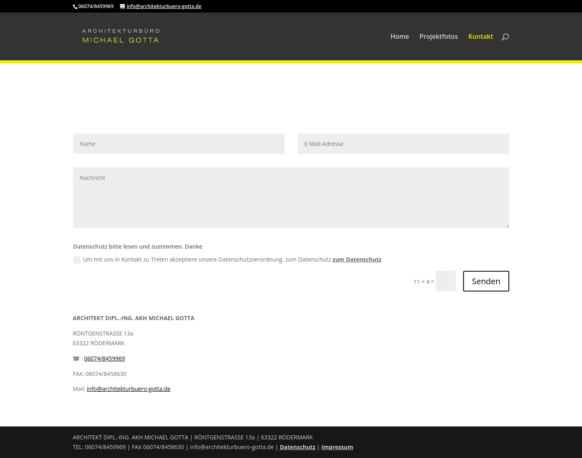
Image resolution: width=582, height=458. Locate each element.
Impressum (337, 447)
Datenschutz (297, 447)
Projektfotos (439, 37)
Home (399, 37)
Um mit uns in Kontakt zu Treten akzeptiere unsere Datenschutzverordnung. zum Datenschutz (227, 259)
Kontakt (480, 37)
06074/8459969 (104, 358)
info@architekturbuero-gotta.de (129, 389)
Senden (486, 281)
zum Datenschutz (357, 259)
